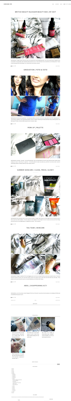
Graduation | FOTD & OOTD (35, 74)
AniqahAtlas (14, 399)
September (14, 370)
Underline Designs (21, 399)
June (13, 379)
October (13, 369)
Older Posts (58, 316)
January (14, 384)
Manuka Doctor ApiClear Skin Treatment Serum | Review (17, 339)
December (14, 367)
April (13, 381)
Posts (45, 395)
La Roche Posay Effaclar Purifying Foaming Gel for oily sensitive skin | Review (29, 339)
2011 (12, 386)
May (13, 380)
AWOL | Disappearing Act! (35, 302)
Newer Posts (13, 316)
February (14, 383)
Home (35, 316)
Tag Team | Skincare (35, 240)
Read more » (58, 174)
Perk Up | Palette (35, 136)
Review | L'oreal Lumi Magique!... (54, 339)
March (13, 382)
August (13, 371)
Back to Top (58, 399)
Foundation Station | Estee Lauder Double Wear (41, 339)
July (13, 372)
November (14, 368)
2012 (12, 385)
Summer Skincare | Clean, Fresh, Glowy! (35, 178)
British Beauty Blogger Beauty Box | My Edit (35, 12)
